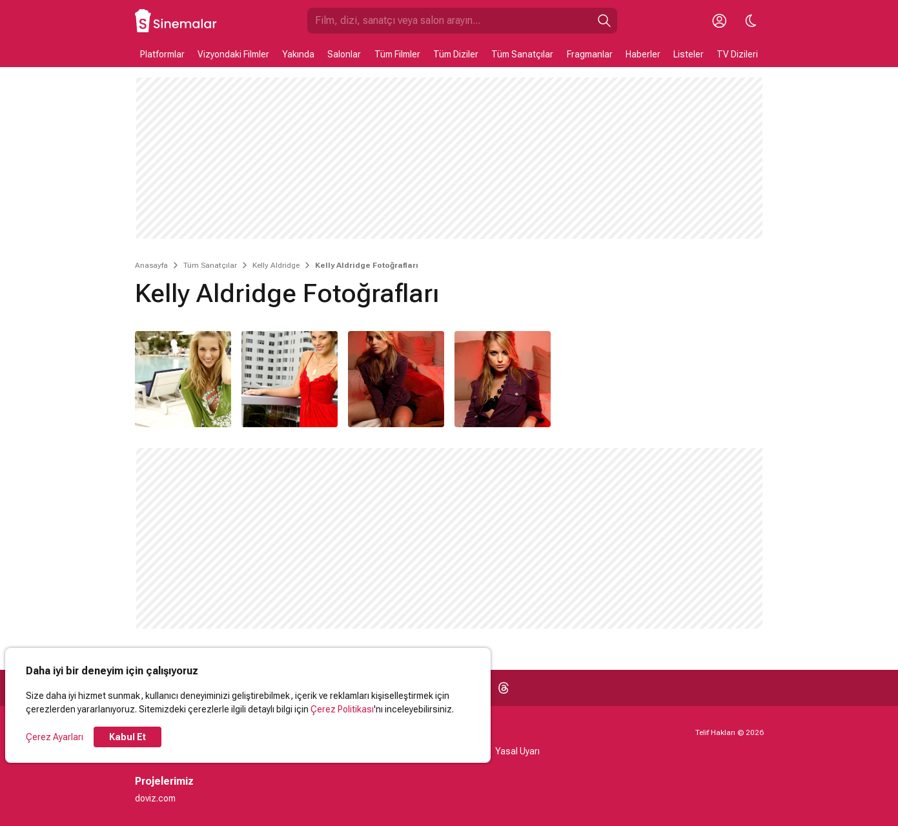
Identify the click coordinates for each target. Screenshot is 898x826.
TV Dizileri (737, 54)
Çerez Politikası (342, 709)
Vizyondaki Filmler (233, 54)
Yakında (298, 54)
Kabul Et (127, 737)
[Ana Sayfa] (176, 21)
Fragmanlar (590, 54)
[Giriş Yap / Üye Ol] (720, 21)
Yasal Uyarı (517, 751)
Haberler (643, 54)
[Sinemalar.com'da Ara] (449, 21)
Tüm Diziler (455, 54)
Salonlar (344, 54)
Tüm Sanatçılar (522, 54)
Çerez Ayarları (54, 737)
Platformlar (162, 54)
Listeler (688, 54)
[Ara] (604, 21)
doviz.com (155, 798)
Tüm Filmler (397, 54)
